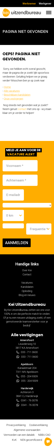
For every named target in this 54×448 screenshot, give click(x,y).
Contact (27, 274)
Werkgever (45, 3)
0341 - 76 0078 (27, 400)
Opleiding (27, 291)
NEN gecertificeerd (31, 439)
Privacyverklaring (16, 425)
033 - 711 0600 (27, 352)
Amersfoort (27, 340)
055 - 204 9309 (27, 376)
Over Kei (27, 270)
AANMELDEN (16, 242)
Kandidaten (27, 286)
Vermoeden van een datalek (19, 434)
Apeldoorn (27, 364)
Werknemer (29, 3)
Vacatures (27, 282)
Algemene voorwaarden (27, 429)
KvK (14, 439)
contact (22, 109)
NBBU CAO (44, 434)
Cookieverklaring (38, 425)
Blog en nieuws (27, 295)
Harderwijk (27, 388)
